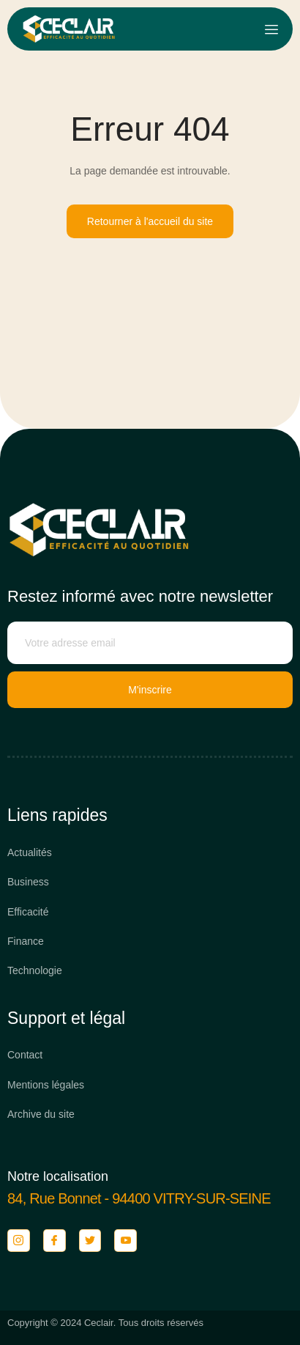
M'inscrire (149, 690)
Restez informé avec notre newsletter (140, 596)
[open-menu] (271, 29)
